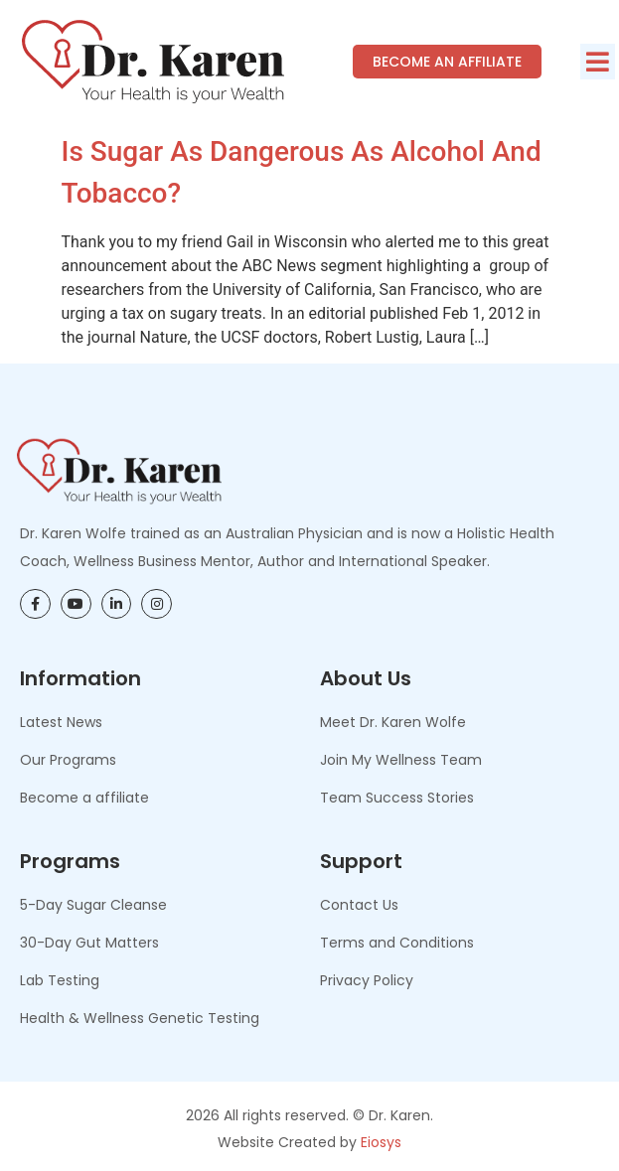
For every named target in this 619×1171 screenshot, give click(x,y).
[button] (597, 61)
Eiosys (381, 1142)
